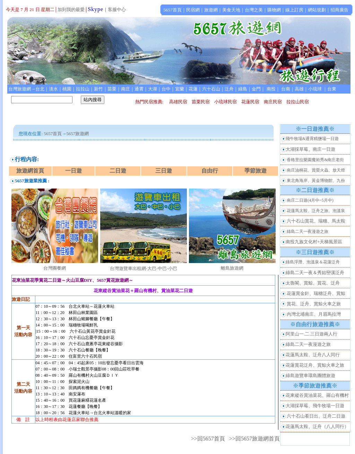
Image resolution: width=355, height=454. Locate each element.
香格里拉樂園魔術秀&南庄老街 (315, 159)
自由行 (209, 171)
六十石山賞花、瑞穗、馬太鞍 (316, 221)
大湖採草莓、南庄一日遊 (310, 149)
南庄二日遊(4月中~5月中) (310, 200)
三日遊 (163, 171)
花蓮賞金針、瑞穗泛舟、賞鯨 (316, 293)
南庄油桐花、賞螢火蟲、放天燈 (316, 170)
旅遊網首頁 (30, 171)
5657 (70, 133)
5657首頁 (53, 133)
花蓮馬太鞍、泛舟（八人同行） (317, 426)
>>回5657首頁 (208, 439)
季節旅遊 (255, 171)
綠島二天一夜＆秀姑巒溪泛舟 (315, 272)
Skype (95, 9)
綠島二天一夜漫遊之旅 (307, 231)
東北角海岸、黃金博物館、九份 (316, 180)
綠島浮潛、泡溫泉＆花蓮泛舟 (313, 262)
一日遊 (73, 171)
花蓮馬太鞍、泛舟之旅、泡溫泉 (316, 210)
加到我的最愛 (71, 9)
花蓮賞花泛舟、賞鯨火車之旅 (315, 365)
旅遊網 (82, 133)
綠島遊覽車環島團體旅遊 (310, 375)
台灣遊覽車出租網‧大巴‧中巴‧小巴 (143, 268)
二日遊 (118, 171)
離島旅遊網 (232, 268)
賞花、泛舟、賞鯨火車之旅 (314, 303)
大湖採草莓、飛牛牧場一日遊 (315, 405)
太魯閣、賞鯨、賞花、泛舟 (313, 283)
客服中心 (117, 9)
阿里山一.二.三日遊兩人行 (312, 334)
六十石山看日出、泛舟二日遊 (316, 416)
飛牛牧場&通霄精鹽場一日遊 (312, 138)
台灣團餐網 (54, 268)
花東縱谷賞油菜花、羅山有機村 (317, 395)
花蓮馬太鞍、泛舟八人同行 (313, 354)
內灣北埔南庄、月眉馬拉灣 (314, 314)
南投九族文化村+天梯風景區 (314, 241)
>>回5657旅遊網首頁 (254, 439)
